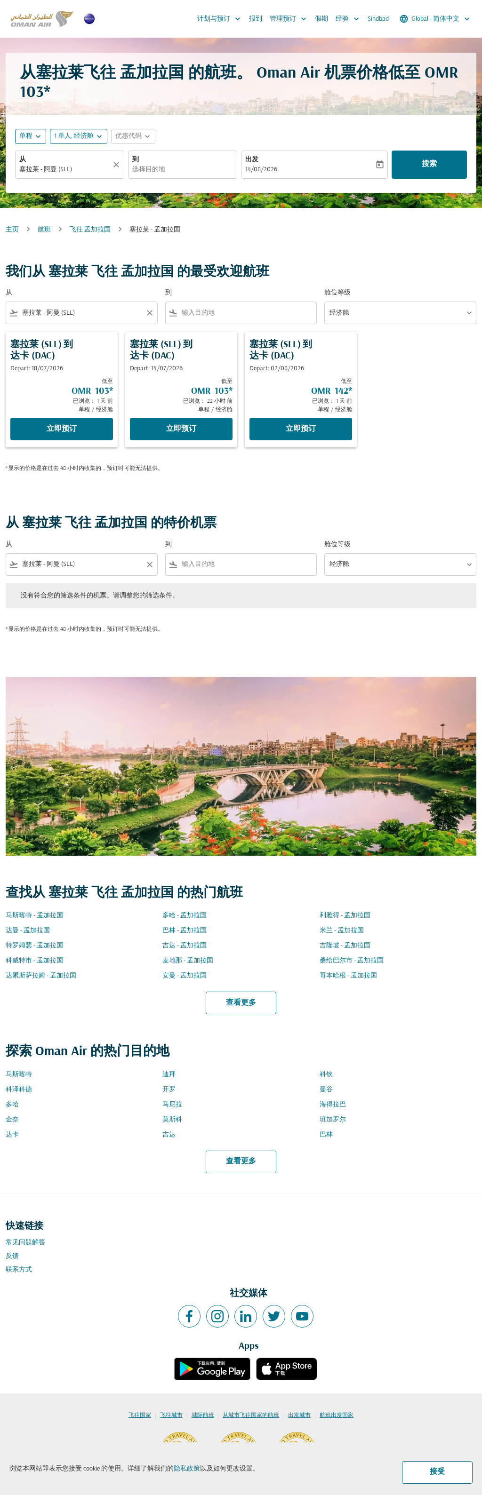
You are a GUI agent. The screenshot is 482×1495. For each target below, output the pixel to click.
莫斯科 (172, 1119)
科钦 (326, 1074)
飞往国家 (140, 1415)
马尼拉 (172, 1104)
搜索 (429, 164)
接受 (437, 1472)
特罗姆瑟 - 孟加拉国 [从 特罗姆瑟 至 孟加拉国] (34, 945)
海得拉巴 (333, 1104)
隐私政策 (187, 1468)
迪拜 (169, 1074)
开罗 (169, 1089)
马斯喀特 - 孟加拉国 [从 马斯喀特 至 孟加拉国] (34, 915)
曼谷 (326, 1089)
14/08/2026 (261, 169)
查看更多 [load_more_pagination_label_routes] (241, 1003)
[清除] (118, 164)
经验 (350, 19)
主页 (12, 229)
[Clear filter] (149, 313)
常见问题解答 (25, 1242)
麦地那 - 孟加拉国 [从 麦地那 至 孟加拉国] (187, 960)
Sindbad (378, 19)
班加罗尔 (333, 1119)
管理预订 (290, 19)
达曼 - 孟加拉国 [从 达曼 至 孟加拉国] (28, 930)
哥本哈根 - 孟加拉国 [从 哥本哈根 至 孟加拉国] (348, 975)
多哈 (12, 1104)
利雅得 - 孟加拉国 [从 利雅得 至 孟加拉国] (345, 915)
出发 (251, 159)
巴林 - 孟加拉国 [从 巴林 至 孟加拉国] (184, 930)
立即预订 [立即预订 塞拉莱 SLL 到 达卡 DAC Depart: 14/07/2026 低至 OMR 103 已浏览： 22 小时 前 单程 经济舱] (181, 429)
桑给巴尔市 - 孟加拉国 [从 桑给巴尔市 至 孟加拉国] (352, 960)
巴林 (326, 1134)
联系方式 (19, 1269)
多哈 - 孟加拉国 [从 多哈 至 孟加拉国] (184, 915)
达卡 (12, 1134)
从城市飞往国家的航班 (251, 1415)
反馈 (12, 1256)
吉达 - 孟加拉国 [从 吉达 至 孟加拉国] (184, 945)
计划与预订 (221, 19)
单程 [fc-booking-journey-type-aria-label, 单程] (25, 136)
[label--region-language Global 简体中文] (435, 19)
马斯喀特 (19, 1074)
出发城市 (299, 1415)
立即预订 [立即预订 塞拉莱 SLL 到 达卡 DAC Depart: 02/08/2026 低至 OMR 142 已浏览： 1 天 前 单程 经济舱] (301, 429)
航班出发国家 (336, 1415)
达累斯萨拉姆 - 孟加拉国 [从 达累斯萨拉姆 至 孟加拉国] (41, 975)
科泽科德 (19, 1089)
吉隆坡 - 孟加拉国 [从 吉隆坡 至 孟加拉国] (345, 945)
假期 (321, 19)
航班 (44, 229)
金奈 (12, 1119)
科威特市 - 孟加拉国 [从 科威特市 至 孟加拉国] (34, 960)
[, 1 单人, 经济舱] (74, 136)
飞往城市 (171, 1415)
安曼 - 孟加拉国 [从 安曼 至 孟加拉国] (184, 975)
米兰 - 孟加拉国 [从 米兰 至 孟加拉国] (342, 930)
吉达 (169, 1134)
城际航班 (203, 1415)
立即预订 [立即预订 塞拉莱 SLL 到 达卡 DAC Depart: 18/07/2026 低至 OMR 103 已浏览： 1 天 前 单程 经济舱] (62, 429)
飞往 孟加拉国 (90, 229)
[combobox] (65, 170)
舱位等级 (337, 292)
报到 (255, 19)
